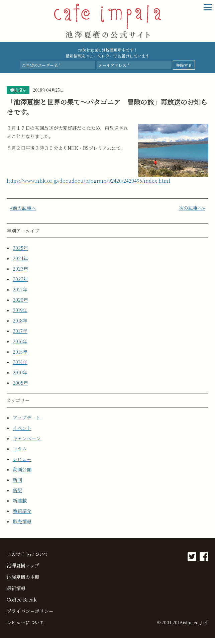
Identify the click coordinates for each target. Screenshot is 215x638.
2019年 (20, 310)
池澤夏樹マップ (23, 565)
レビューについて (25, 622)
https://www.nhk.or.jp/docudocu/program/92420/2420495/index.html (88, 180)
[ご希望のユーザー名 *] (57, 65)
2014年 (20, 362)
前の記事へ (24, 207)
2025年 (20, 248)
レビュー (22, 459)
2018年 (20, 320)
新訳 (17, 490)
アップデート (26, 417)
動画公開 (22, 469)
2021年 (20, 289)
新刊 (17, 479)
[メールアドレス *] (134, 65)
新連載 (20, 500)
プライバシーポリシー (30, 611)
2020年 (20, 299)
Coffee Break (22, 599)
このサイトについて (27, 554)
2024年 (20, 258)
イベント (22, 428)
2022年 (20, 279)
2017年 (20, 331)
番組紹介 (22, 511)
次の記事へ (190, 207)
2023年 (20, 268)
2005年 (20, 382)
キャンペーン (27, 438)
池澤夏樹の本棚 (23, 576)
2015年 (20, 351)
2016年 (20, 341)
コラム (20, 448)
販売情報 (22, 521)
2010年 (20, 372)
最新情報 (16, 588)
